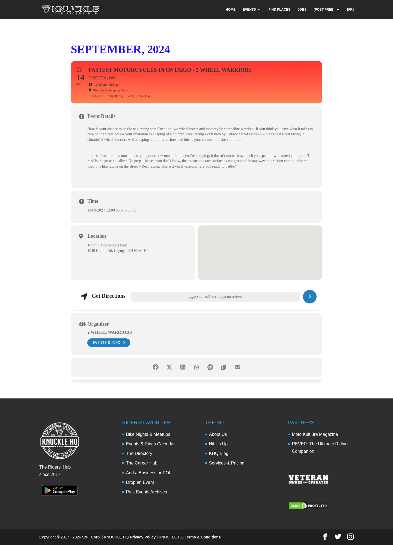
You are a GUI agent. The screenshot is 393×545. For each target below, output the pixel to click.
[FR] (350, 9)
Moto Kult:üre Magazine (315, 434)
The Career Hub (141, 463)
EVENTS (249, 9)
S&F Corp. (91, 537)
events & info (109, 342)
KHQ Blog (218, 453)
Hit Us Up (218, 444)
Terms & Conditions (203, 537)
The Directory (139, 453)
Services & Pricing (227, 463)
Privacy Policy (143, 537)
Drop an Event (140, 482)
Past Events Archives (146, 492)
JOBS (301, 9)
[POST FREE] (324, 9)
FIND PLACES (279, 9)
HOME (231, 9)
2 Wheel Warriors (109, 332)
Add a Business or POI (148, 472)
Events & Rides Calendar (150, 444)
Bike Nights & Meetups (148, 434)
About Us (218, 434)
